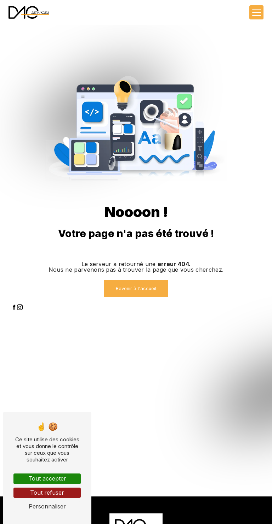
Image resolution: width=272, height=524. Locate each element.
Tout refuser (47, 492)
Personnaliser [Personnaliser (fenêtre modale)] (47, 506)
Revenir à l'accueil (136, 288)
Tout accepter (47, 478)
